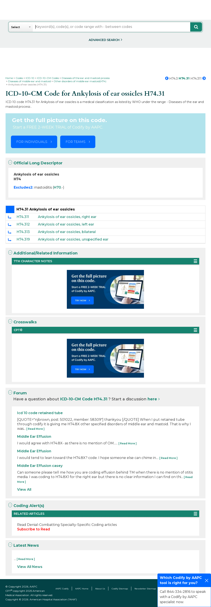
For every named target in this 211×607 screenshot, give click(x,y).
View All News (29, 567)
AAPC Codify (62, 588)
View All (24, 489)
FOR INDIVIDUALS (31, 142)
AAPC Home (81, 588)
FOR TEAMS (75, 142)
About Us (100, 588)
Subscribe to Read (33, 529)
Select (15, 27)
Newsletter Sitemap (145, 588)
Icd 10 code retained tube (40, 413)
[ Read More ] (35, 428)
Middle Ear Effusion (34, 436)
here (152, 399)
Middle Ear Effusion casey (40, 466)
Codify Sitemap (120, 588)
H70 (57, 187)
